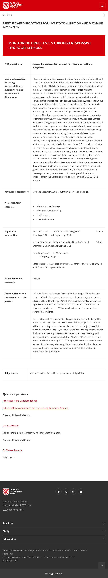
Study (6, 531)
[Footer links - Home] (12, 491)
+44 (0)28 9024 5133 (13, 510)
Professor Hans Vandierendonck (20, 400)
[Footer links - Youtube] (81, 491)
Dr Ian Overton (11, 425)
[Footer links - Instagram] (73, 491)
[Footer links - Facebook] (58, 491)
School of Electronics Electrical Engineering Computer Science (35, 408)
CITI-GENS (7, 14)
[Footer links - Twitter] (66, 491)
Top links (8, 523)
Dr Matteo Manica (12, 450)
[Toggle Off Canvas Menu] (102, 5)
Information (10, 539)
